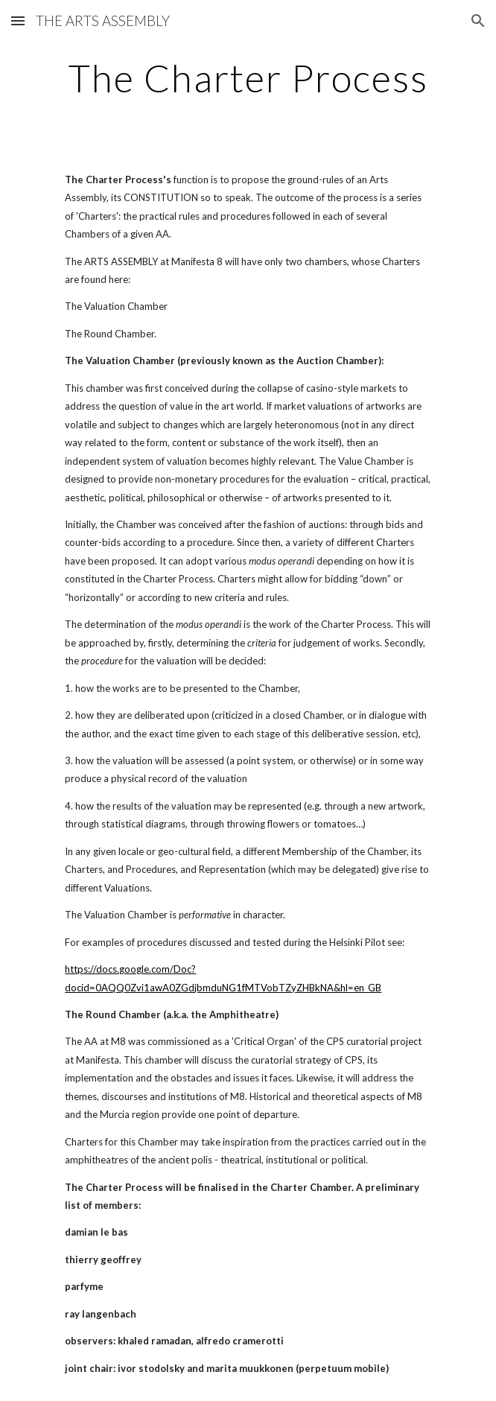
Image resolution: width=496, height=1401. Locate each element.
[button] (18, 20)
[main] (247, 78)
